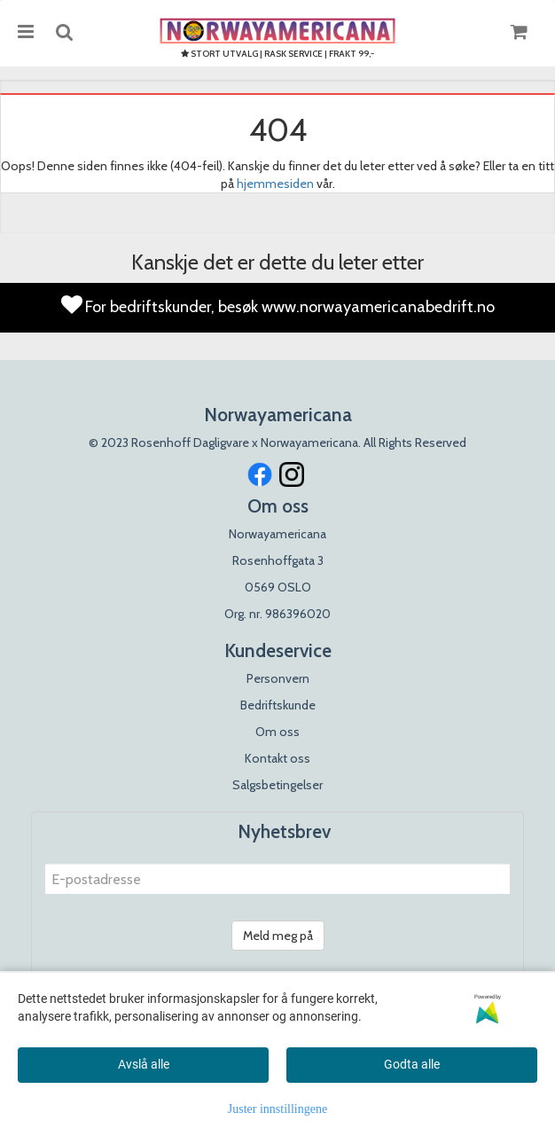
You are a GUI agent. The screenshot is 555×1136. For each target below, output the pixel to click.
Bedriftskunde (278, 705)
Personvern (277, 678)
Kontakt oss (277, 758)
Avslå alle (143, 1064)
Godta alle (412, 1064)
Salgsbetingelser (277, 785)
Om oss (277, 732)
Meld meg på (278, 936)
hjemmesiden (275, 184)
